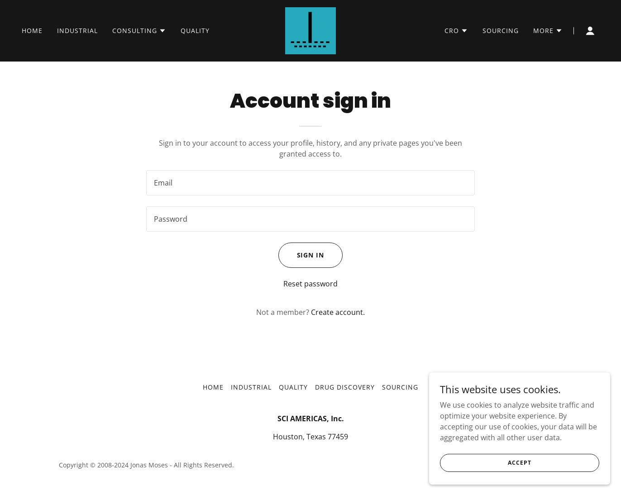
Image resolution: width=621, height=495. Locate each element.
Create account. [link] (338, 312)
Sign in (311, 255)
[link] (310, 30)
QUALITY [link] (195, 30)
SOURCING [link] (500, 30)
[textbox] (310, 182)
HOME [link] (32, 30)
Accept (519, 462)
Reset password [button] (310, 284)
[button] (139, 30)
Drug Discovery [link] (345, 387)
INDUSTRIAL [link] (77, 30)
